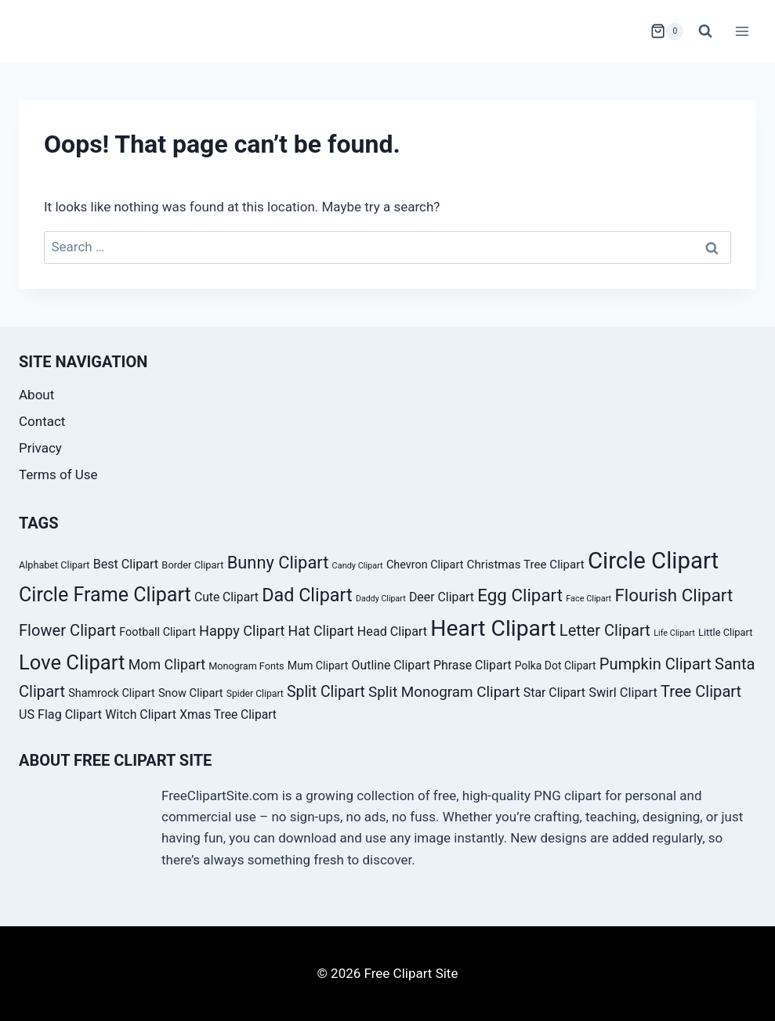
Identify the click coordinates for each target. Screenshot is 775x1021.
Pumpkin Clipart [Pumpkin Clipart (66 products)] (655, 664)
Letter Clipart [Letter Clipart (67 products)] (605, 630)
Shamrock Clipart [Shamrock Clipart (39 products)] (111, 693)
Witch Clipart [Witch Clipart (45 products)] (140, 714)
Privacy (40, 448)
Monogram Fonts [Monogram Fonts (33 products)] (246, 666)
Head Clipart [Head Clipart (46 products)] (392, 631)
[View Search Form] (705, 31)
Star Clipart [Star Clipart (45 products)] (554, 692)
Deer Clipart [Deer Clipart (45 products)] (441, 597)
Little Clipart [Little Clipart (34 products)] (725, 632)
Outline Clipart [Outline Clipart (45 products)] (391, 665)
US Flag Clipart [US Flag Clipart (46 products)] (60, 714)
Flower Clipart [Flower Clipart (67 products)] (67, 630)
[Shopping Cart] (666, 31)
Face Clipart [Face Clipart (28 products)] (588, 598)
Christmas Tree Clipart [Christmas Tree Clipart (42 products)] (526, 564)
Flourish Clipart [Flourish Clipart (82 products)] (673, 595)
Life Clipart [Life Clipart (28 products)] (674, 633)
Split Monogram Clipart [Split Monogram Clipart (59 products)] (444, 692)
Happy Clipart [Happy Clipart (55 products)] (241, 630)
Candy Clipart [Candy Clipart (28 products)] (357, 566)
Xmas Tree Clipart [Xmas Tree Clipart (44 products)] (228, 714)
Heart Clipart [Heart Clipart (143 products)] (493, 628)
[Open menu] (741, 31)
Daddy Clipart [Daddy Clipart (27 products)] (381, 598)
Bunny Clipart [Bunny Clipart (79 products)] (278, 562)
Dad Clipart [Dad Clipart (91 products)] (307, 595)
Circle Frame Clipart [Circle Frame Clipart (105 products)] (105, 594)
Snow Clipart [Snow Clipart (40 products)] (190, 693)
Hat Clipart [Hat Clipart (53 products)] (321, 631)
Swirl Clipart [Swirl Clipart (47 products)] (622, 692)
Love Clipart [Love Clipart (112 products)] (72, 662)
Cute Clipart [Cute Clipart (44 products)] (226, 597)
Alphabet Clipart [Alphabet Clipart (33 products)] (54, 565)
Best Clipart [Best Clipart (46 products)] (126, 564)
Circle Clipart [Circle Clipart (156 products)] (653, 560)
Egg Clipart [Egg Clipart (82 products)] (520, 595)
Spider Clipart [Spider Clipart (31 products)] (255, 693)
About (36, 394)
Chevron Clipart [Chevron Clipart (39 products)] (424, 565)
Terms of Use (58, 474)
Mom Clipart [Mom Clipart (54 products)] (167, 664)
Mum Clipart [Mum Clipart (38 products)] (318, 665)
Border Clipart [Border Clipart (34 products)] (192, 565)
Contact (42, 421)
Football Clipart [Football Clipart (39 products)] (157, 632)
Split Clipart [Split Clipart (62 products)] (326, 692)
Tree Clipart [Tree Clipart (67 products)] (701, 691)
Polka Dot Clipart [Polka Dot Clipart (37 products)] (555, 665)
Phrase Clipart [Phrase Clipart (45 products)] (472, 665)
